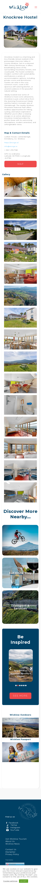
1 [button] (16, 685)
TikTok (11, 825)
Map (20, 164)
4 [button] (22, 685)
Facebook (11, 823)
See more (20, 695)
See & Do (20, 540)
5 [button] (23, 685)
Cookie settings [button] (10, 881)
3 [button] (20, 685)
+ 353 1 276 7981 (11, 150)
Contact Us (10, 849)
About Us (10, 841)
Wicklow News (12, 844)
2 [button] (18, 685)
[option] (21, 665)
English (11, 864)
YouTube (12, 830)
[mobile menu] (36, 7)
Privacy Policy (12, 854)
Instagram (12, 828)
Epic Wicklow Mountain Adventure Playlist (20, 674)
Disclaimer (10, 852)
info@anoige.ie (10, 146)
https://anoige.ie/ (11, 143)
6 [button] (25, 685)
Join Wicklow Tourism (16, 839)
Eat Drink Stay (20, 573)
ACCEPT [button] (23, 881)
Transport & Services (20, 607)
